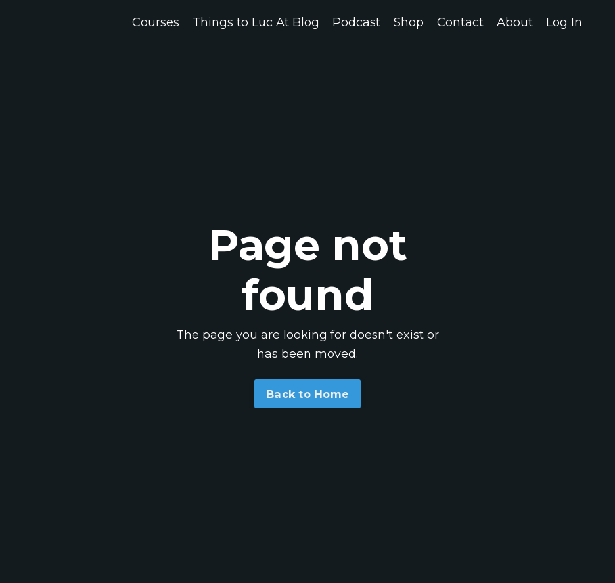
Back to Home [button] (307, 393)
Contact (460, 22)
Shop (409, 22)
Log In (564, 22)
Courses (155, 22)
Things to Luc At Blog (256, 22)
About (515, 22)
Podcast (356, 22)
